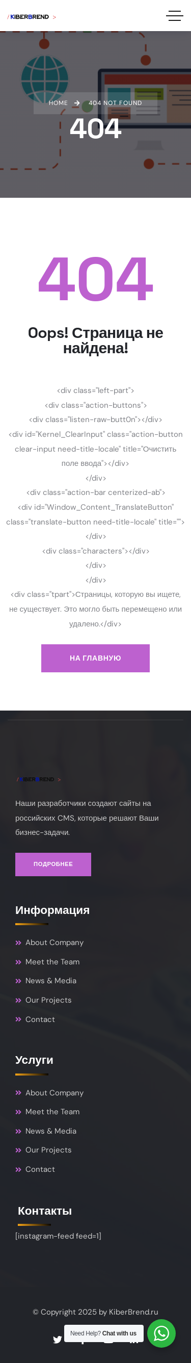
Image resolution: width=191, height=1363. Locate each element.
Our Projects (43, 1000)
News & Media (45, 981)
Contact (35, 1019)
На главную (95, 658)
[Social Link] (57, 1340)
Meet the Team (47, 962)
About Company (49, 942)
